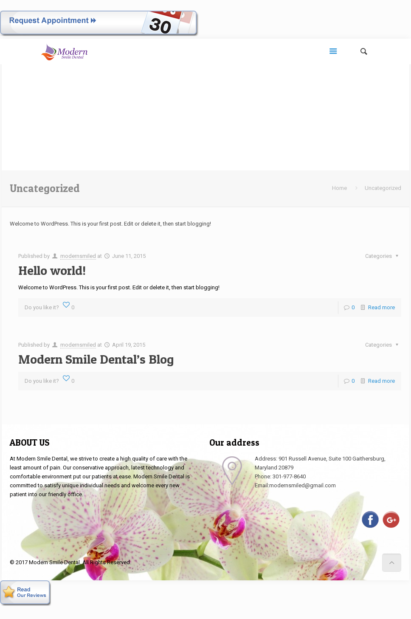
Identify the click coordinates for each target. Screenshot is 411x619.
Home (339, 188)
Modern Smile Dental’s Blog (96, 359)
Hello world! (52, 270)
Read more (381, 307)
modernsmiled (78, 256)
